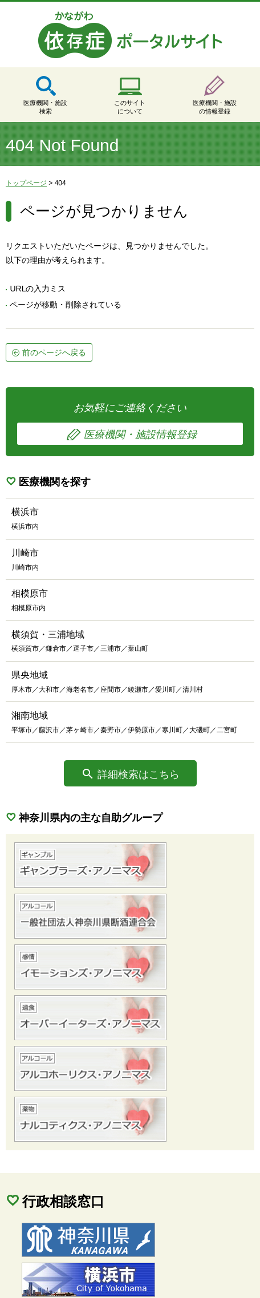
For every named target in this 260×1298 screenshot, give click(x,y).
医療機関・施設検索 (45, 107)
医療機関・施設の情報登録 (215, 107)
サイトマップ (40, 1253)
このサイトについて (129, 107)
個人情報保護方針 (120, 1253)
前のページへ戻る (54, 352)
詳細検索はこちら (139, 774)
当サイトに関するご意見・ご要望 (76, 1267)
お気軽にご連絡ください (130, 423)
